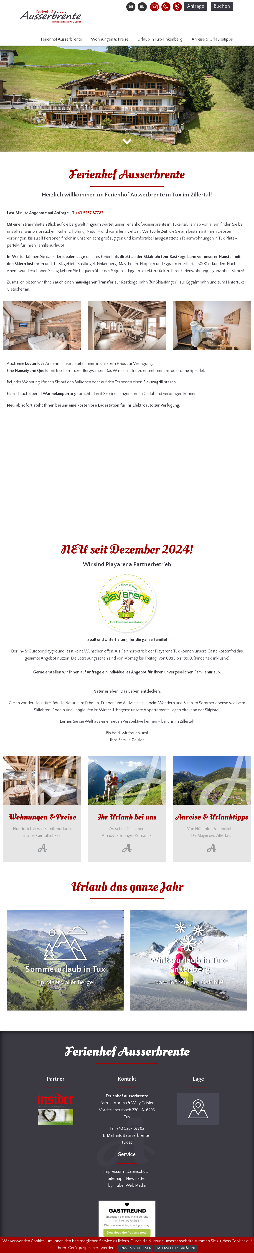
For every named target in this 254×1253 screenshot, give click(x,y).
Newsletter (136, 1178)
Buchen (222, 6)
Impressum (113, 1171)
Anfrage (195, 6)
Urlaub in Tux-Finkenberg (160, 39)
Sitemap (115, 1178)
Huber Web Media (130, 1185)
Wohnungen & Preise (109, 39)
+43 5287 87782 (89, 213)
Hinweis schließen (134, 1248)
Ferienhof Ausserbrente (61, 39)
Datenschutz (138, 1171)
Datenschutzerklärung (176, 1248)
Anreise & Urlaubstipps (212, 39)
